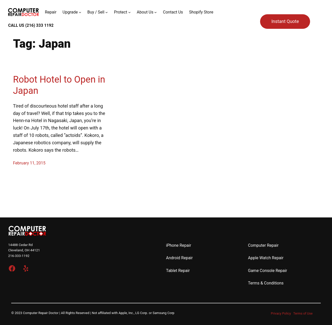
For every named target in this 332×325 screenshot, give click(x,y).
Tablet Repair (178, 270)
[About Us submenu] (155, 12)
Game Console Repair (267, 270)
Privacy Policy (281, 313)
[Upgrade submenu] (80, 12)
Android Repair (179, 257)
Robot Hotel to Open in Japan (59, 85)
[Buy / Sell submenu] (106, 12)
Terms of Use (303, 313)
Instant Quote (285, 21)
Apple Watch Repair (266, 257)
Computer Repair (263, 245)
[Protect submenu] (129, 12)
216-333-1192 (18, 256)
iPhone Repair (178, 245)
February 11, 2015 (29, 163)
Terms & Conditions (266, 283)
